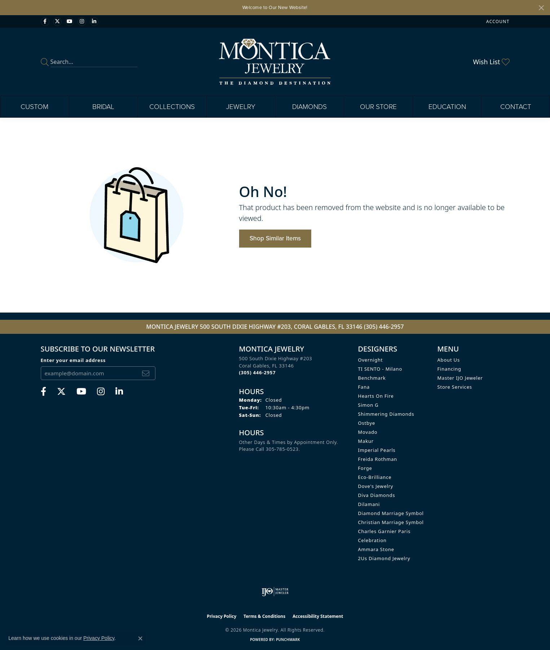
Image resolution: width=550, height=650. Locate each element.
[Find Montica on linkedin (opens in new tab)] (94, 21)
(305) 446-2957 (384, 327)
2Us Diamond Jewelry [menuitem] (384, 558)
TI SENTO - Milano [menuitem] (380, 369)
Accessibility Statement (317, 616)
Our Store (378, 106)
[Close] (541, 7)
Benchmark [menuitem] (372, 378)
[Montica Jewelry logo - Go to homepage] (275, 62)
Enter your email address (73, 360)
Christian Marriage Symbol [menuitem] (391, 522)
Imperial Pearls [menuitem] (377, 450)
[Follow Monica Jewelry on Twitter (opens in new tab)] (57, 21)
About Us (448, 360)
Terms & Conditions (264, 616)
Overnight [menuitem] (370, 360)
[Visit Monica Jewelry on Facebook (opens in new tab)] (45, 21)
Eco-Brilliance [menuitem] (375, 477)
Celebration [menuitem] (372, 540)
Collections (172, 106)
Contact (515, 106)
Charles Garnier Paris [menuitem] (384, 531)
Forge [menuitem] (365, 468)
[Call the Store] (257, 372)
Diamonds (309, 106)
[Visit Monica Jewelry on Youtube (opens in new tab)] (69, 21)
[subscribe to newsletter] (145, 373)
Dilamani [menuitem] (369, 504)
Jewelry (240, 106)
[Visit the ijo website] (275, 592)
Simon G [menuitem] (368, 405)
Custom (34, 106)
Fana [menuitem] (364, 387)
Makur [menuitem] (366, 441)
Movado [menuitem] (368, 432)
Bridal (103, 106)
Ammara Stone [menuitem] (376, 549)
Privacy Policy (222, 616)
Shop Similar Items (275, 238)
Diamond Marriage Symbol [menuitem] (391, 513)
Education (447, 106)
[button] (497, 21)
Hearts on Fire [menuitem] (376, 396)
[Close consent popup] (140, 638)
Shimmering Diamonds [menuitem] (386, 414)
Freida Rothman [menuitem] (377, 459)
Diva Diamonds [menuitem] (376, 495)
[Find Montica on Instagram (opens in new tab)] (82, 21)
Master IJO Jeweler (460, 378)
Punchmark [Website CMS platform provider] (288, 639)
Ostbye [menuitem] (366, 423)
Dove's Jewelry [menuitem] (375, 486)
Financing (449, 369)
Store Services (454, 387)
